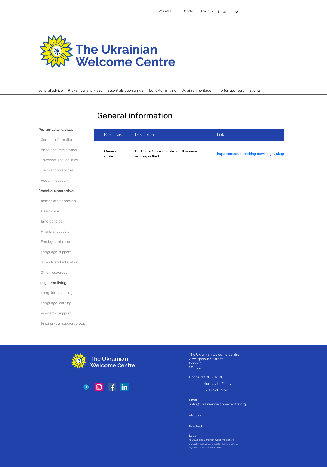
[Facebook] (112, 387)
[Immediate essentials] (68, 201)
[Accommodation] (66, 181)
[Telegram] (86, 387)
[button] (85, 90)
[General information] (66, 140)
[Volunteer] (170, 11)
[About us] (207, 11)
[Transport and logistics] (66, 160)
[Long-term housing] (66, 293)
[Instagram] (99, 387)
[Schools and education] (66, 262)
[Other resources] (66, 272)
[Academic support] (66, 313)
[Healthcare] (68, 211)
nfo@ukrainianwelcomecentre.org (218, 404)
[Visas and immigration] (66, 150)
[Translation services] (66, 170)
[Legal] (210, 435)
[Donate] (190, 11)
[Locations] (228, 11)
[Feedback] (202, 426)
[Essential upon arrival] (63, 191)
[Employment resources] (66, 242)
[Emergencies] (68, 221)
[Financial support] (66, 232)
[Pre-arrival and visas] (64, 130)
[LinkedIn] (124, 387)
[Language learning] (66, 303)
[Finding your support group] (66, 323)
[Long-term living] (63, 283)
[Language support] (66, 252)
